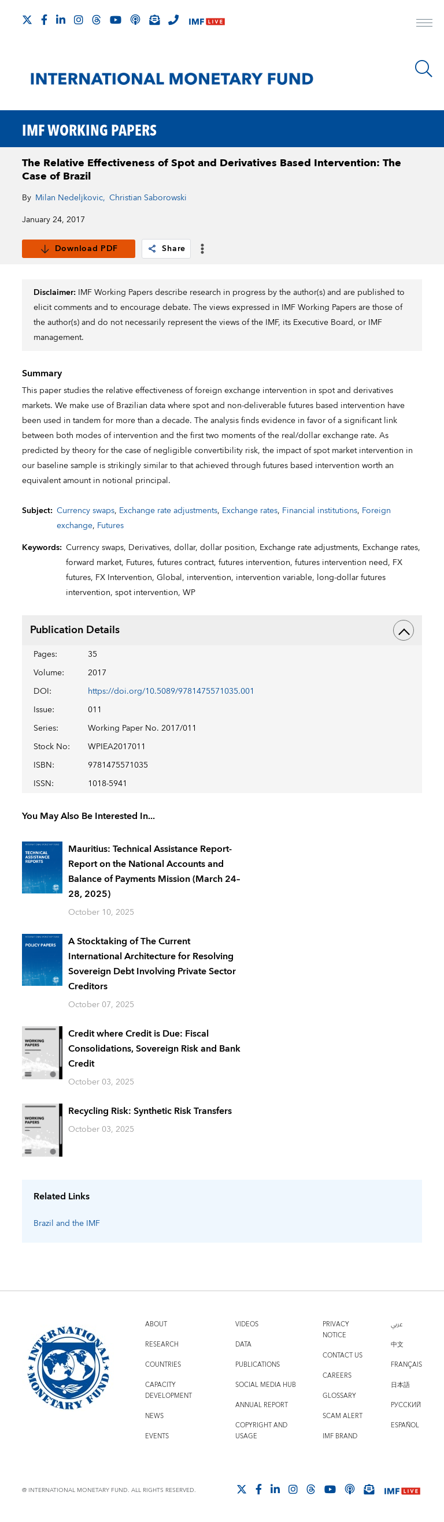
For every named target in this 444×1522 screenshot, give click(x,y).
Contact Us (342, 1355)
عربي (396, 1324)
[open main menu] (424, 24)
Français (406, 1364)
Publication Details (222, 630)
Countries (163, 1364)
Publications (257, 1364)
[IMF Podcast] (135, 19)
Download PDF (79, 249)
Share (166, 249)
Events (157, 1436)
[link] (152, 249)
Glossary (339, 1395)
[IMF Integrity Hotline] (173, 19)
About (156, 1324)
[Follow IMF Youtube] (115, 19)
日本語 (400, 1384)
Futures (110, 526)
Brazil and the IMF (67, 1224)
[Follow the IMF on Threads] (96, 19)
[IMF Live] (207, 20)
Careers (337, 1375)
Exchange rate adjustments (168, 511)
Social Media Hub (265, 1384)
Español (405, 1425)
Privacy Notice (336, 1330)
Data (243, 1344)
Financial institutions (319, 511)
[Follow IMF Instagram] (78, 19)
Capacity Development (168, 1390)
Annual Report (261, 1405)
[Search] (423, 68)
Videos (246, 1324)
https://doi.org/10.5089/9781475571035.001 (171, 691)
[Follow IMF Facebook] (44, 19)
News (154, 1416)
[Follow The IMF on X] (27, 19)
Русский (406, 1405)
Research (162, 1344)
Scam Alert (342, 1416)
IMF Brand (340, 1436)
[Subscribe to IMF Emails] (154, 19)
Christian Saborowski (148, 198)
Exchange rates (250, 511)
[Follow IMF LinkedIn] (60, 19)
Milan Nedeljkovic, (70, 198)
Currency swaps (85, 511)
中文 (397, 1344)
